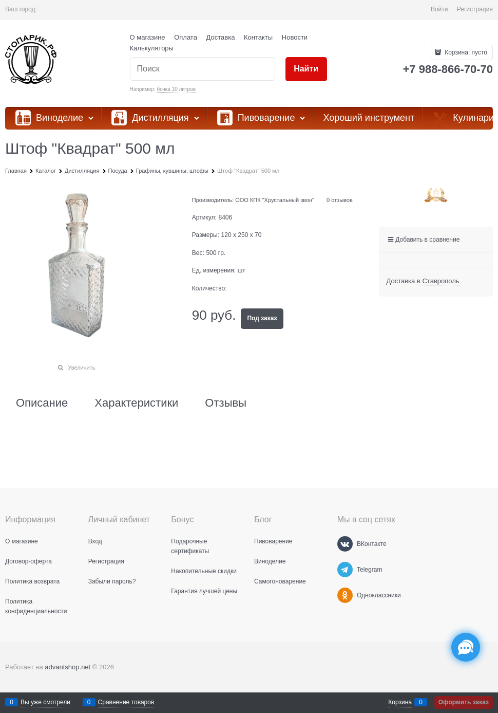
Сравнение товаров (126, 702)
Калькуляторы (152, 48)
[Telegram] (345, 569)
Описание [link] (42, 403)
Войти (439, 9)
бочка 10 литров (176, 89)
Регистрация (475, 9)
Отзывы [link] (225, 403)
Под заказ (262, 318)
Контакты (258, 37)
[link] (440, 281)
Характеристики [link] (136, 403)
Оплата (185, 37)
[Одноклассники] (345, 595)
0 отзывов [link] (340, 200)
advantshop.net (67, 667)
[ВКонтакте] (345, 544)
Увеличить (81, 367)
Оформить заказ (463, 702)
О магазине (147, 37)
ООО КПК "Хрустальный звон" (274, 200)
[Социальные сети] (465, 647)
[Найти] (306, 69)
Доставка (220, 37)
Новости (295, 37)
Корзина (400, 702)
